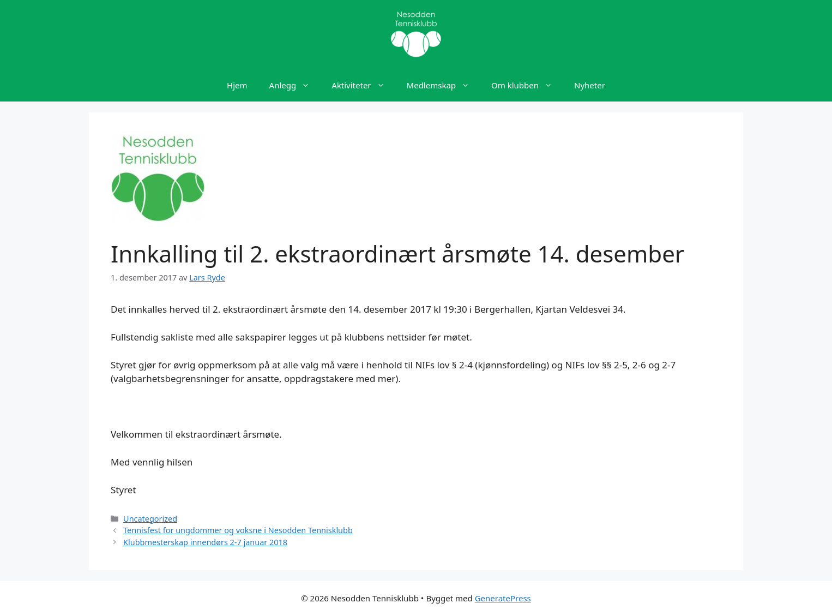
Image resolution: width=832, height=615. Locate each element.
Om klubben (527, 85)
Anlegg (295, 85)
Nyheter (589, 85)
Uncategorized (150, 519)
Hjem (237, 85)
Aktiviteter (363, 85)
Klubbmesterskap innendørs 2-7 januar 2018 (205, 542)
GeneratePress (503, 598)
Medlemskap (443, 85)
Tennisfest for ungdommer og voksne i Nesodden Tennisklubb (238, 530)
